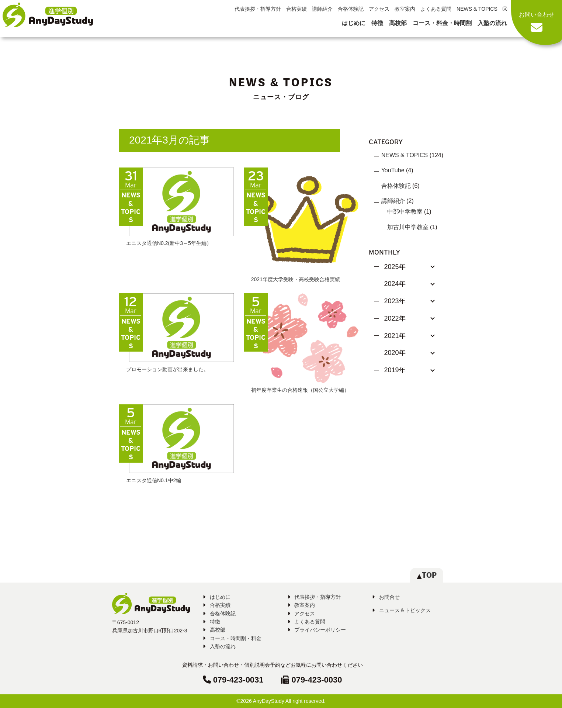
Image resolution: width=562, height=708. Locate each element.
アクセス (379, 9)
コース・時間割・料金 (235, 638)
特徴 (377, 23)
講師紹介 (322, 9)
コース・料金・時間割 (442, 23)
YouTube (393, 170)
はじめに (353, 23)
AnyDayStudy (268, 701)
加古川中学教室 (408, 227)
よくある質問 (435, 9)
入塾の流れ (492, 23)
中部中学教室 (405, 211)
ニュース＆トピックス (405, 610)
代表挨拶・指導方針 (258, 9)
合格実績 (296, 9)
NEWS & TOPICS (477, 9)
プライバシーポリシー (320, 630)
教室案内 (405, 9)
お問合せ (389, 597)
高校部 (398, 23)
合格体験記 (351, 9)
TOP (427, 575)
